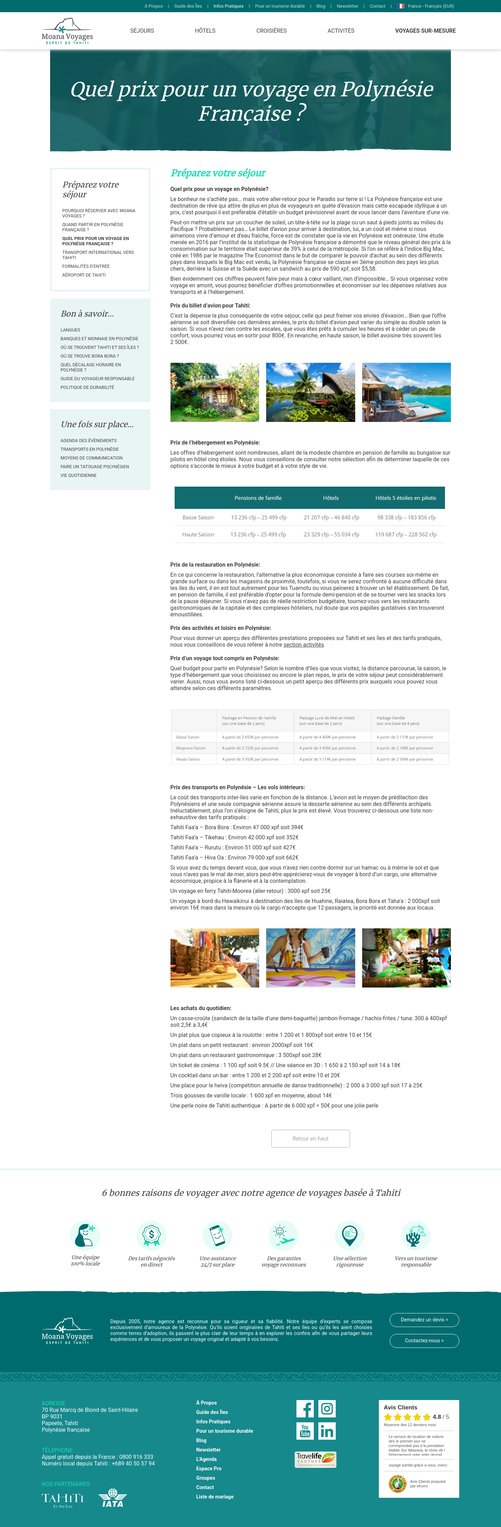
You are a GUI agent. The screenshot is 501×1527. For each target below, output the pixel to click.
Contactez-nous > (424, 1341)
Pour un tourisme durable (280, 6)
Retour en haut (311, 1138)
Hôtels (205, 30)
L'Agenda (206, 1459)
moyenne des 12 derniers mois (410, 1425)
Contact (377, 6)
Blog (321, 6)
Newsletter (347, 6)
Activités (341, 30)
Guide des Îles (188, 6)
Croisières (271, 30)
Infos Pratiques (229, 6)
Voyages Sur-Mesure (425, 30)
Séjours (142, 30)
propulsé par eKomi (428, 1483)
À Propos (154, 6)
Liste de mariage (215, 1497)
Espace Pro (209, 1469)
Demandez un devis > (424, 1320)
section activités (304, 644)
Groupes (205, 1478)
